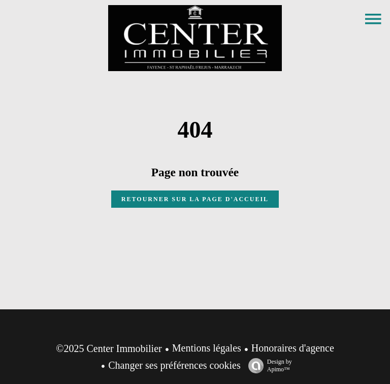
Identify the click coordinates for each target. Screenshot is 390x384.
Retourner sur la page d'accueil (195, 199)
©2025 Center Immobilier (109, 348)
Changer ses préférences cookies (174, 365)
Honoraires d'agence (292, 348)
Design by (267, 365)
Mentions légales (206, 348)
